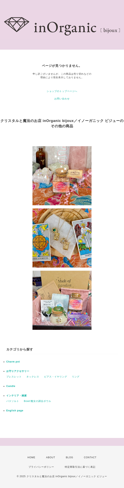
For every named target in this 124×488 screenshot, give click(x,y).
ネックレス (32, 376)
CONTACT (90, 457)
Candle (10, 386)
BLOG (69, 457)
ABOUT (50, 457)
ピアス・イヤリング (55, 376)
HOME (31, 457)
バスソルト (12, 401)
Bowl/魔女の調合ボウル (37, 401)
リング (76, 376)
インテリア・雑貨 (16, 395)
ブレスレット (14, 376)
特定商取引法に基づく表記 (80, 467)
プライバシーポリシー (41, 467)
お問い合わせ (62, 98)
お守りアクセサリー (17, 371)
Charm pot (13, 361)
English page (14, 410)
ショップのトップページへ (62, 91)
